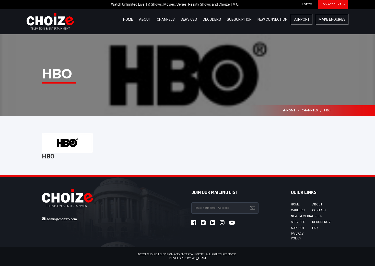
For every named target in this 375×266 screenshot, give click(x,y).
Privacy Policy (297, 236)
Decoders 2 (321, 222)
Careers (297, 210)
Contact (319, 210)
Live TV (307, 4)
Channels (310, 110)
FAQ (315, 228)
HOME (289, 110)
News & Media (301, 216)
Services (298, 222)
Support (297, 228)
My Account (332, 4)
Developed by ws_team (187, 258)
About (317, 204)
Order (317, 216)
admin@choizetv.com (61, 219)
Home (295, 204)
